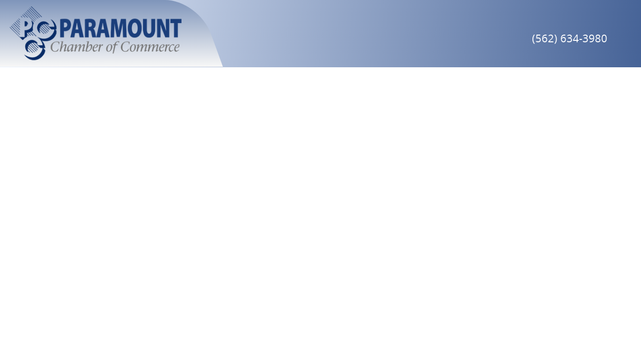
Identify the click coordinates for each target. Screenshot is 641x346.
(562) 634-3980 (569, 38)
